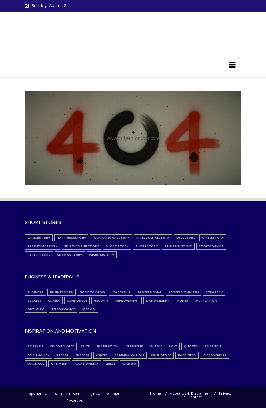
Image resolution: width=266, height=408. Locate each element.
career (54, 300)
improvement (127, 300)
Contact (195, 397)
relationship (86, 364)
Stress (132, 17)
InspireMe (134, 346)
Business (35, 292)
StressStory (38, 255)
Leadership (121, 292)
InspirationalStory (111, 238)
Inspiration (108, 346)
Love (173, 346)
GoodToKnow (92, 292)
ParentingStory (42, 246)
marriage (35, 364)
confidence (77, 300)
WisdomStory (101, 255)
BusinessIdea (61, 292)
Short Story (117, 246)
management (158, 300)
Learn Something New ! (63, 67)
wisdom (89, 309)
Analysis (35, 346)
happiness (187, 355)
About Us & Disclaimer (190, 393)
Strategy (214, 292)
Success (34, 300)
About (109, 17)
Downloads (70, 17)
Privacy (225, 393)
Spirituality (38, 355)
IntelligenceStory (152, 238)
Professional (150, 292)
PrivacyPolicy (163, 17)
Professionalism (184, 292)
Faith (85, 346)
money (183, 300)
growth (101, 300)
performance (63, 309)
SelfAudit (213, 346)
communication (129, 355)
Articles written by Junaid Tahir (66, 28)
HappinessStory (71, 238)
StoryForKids (211, 246)
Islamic (155, 346)
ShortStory (146, 246)
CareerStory (38, 238)
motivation (206, 300)
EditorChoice (62, 346)
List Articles (199, 17)
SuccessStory (69, 255)
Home (42, 17)
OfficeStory (213, 238)
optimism (36, 309)
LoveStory (185, 238)
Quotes (191, 346)
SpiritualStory (178, 246)
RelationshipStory (81, 246)
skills (110, 364)
